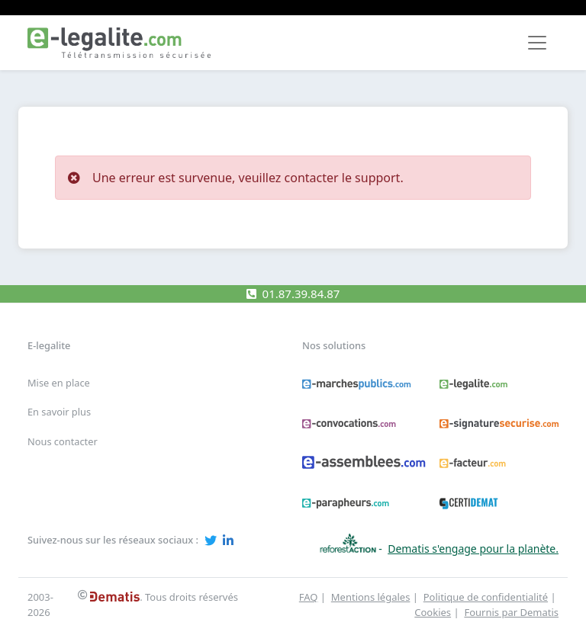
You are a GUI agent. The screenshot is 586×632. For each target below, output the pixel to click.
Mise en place (58, 383)
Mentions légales (371, 597)
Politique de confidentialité (485, 597)
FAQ (308, 597)
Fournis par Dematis (511, 612)
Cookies (432, 612)
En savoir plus (59, 412)
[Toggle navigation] (537, 42)
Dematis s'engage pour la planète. (473, 548)
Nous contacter (62, 441)
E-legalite (48, 345)
